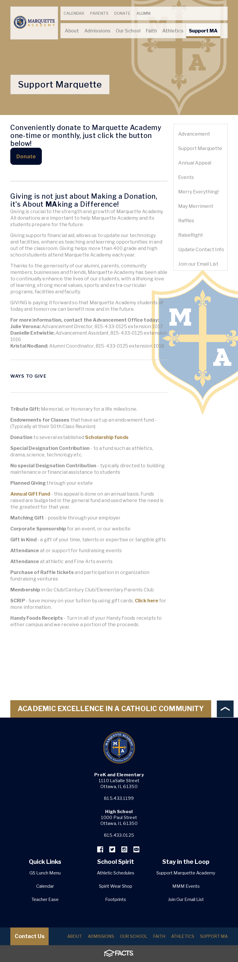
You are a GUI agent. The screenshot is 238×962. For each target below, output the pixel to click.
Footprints (115, 899)
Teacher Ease (45, 899)
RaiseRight (190, 235)
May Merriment (195, 206)
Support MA (214, 936)
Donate (122, 13)
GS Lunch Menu (45, 873)
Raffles (186, 220)
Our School (133, 936)
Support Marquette (200, 148)
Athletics (182, 936)
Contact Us (29, 936)
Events (186, 177)
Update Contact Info (201, 249)
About (74, 936)
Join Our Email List (186, 899)
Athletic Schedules (115, 873)
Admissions (101, 936)
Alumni (143, 13)
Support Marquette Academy (185, 873)
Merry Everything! (198, 192)
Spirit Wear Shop (115, 886)
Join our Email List (198, 264)
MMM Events (186, 886)
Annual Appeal (194, 163)
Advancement (194, 134)
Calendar (74, 13)
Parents (99, 13)
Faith (159, 936)
